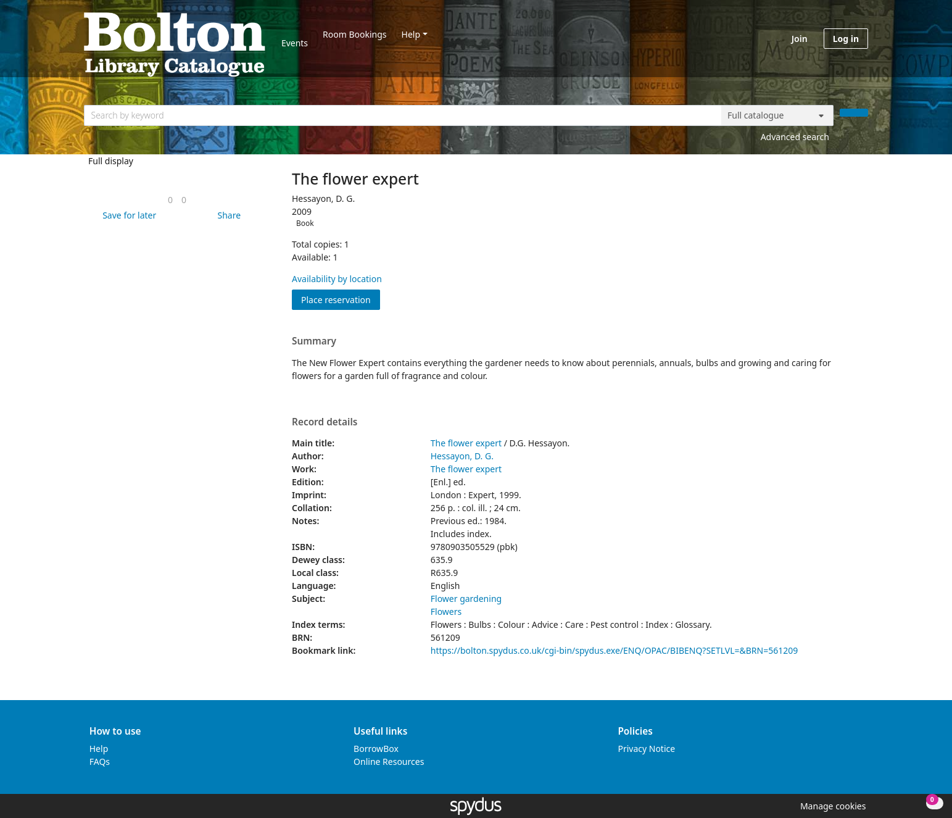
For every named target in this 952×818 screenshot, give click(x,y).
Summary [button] (314, 341)
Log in (846, 38)
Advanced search (795, 137)
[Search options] (777, 115)
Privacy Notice (646, 748)
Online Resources (389, 761)
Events (294, 43)
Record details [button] (324, 422)
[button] (127, 215)
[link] (170, 200)
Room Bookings (354, 34)
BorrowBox (376, 748)
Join (800, 38)
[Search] (854, 113)
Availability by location (337, 279)
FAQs (99, 761)
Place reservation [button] (340, 299)
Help (411, 34)
